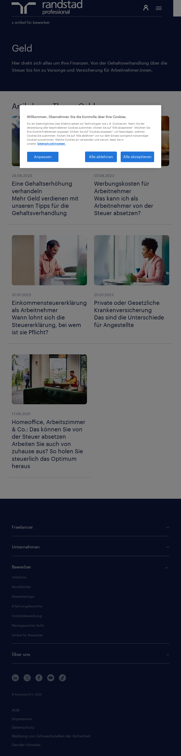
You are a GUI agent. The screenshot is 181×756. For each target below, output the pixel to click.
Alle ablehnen (101, 157)
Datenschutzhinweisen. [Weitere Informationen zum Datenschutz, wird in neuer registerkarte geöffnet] (51, 143)
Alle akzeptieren (137, 157)
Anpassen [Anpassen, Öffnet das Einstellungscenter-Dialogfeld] (43, 157)
